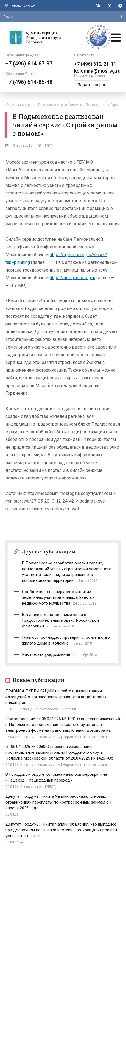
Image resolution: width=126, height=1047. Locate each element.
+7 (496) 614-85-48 (28, 82)
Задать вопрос (92, 84)
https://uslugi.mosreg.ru (72, 277)
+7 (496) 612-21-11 (95, 64)
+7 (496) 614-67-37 (28, 63)
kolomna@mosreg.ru (97, 71)
